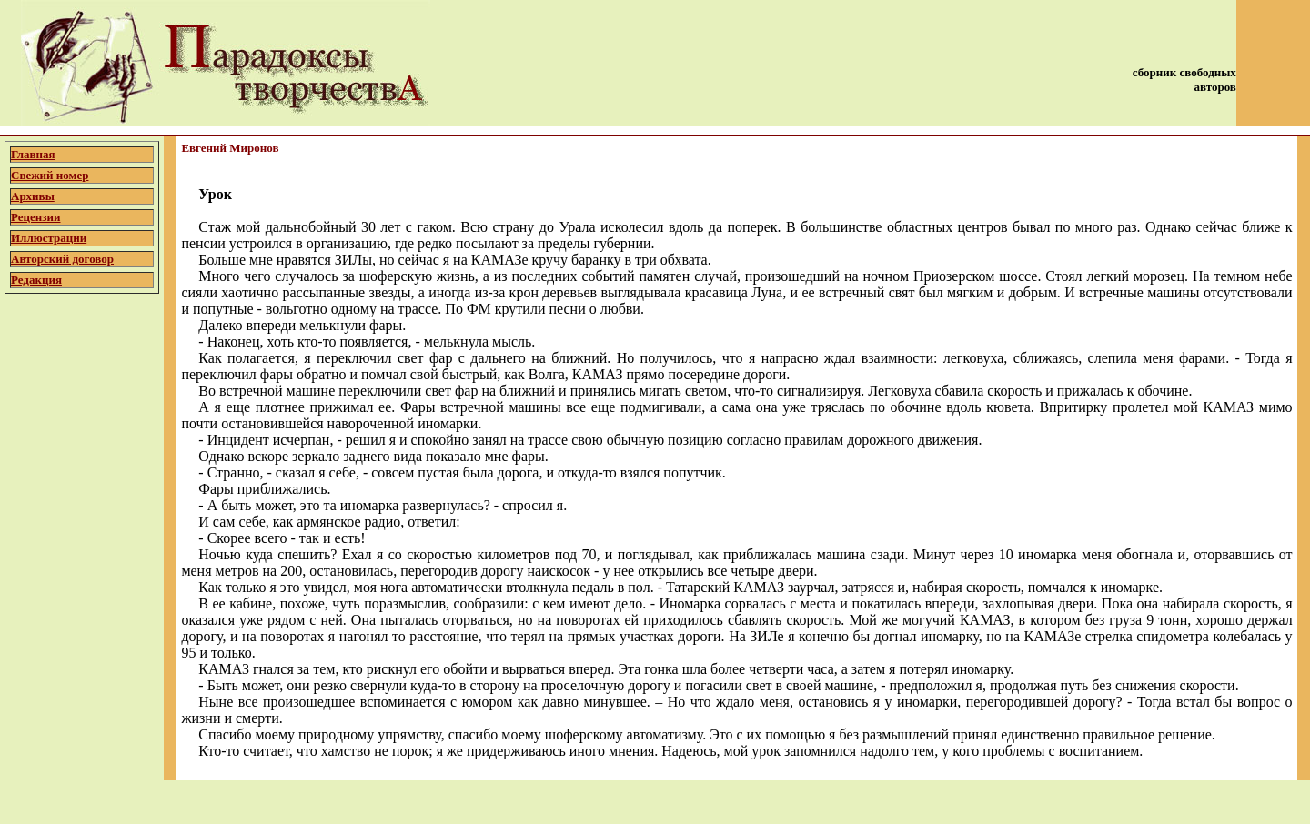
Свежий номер (49, 175)
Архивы (33, 196)
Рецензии (36, 217)
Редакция (36, 279)
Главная (33, 154)
